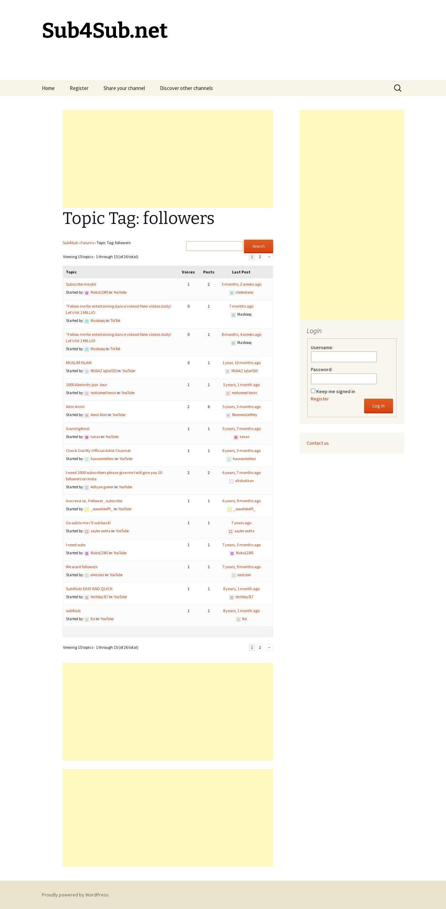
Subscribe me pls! (81, 284)
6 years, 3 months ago (241, 450)
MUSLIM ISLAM (79, 362)
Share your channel (124, 88)
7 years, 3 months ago (241, 544)
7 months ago (241, 306)
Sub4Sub (70, 242)
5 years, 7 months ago (241, 428)
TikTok (115, 320)
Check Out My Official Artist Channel (98, 450)
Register (79, 88)
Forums (87, 242)
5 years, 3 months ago (241, 406)
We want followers (82, 566)
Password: (321, 369)
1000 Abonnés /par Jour (86, 384)
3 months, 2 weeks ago (241, 284)
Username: (322, 347)
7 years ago (241, 522)
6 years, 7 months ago (241, 472)
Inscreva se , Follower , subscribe (94, 500)
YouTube (120, 292)
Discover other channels (186, 88)
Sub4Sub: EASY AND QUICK (89, 588)
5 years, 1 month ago (241, 384)
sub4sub (73, 610)
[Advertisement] (168, 159)
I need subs (75, 544)
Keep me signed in (335, 391)
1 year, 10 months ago (241, 362)
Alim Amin (75, 406)
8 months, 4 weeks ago (241, 334)
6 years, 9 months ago (241, 500)
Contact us (318, 443)
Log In (378, 406)
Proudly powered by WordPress (75, 895)
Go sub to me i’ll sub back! (88, 522)
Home (48, 88)
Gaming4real (78, 428)
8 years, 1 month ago (241, 588)
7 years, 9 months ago (241, 566)
